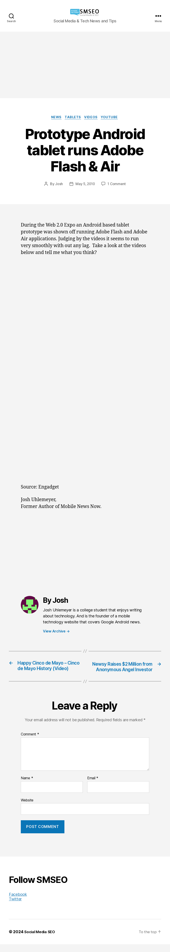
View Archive (56, 632)
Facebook (18, 902)
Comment (30, 742)
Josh (58, 184)
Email (92, 786)
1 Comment (117, 184)
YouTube (112, 118)
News (54, 118)
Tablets (73, 118)
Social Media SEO (41, 939)
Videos (92, 118)
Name (27, 786)
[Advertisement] (85, 65)
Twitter (15, 906)
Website (27, 807)
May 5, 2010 (85, 184)
